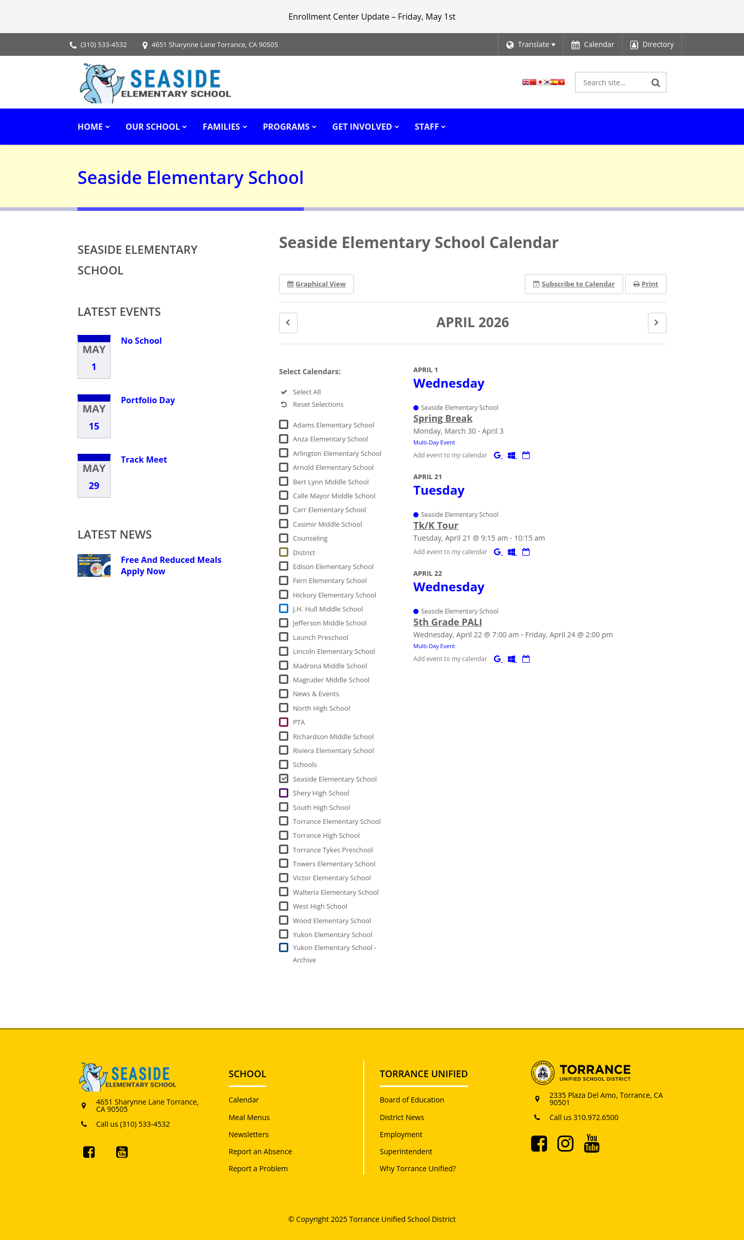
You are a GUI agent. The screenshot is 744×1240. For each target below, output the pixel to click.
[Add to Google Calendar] (498, 455)
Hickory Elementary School (334, 595)
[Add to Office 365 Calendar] (512, 455)
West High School (320, 906)
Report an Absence (260, 1151)
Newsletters (249, 1134)
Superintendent (406, 1151)
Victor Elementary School (332, 877)
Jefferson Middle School (330, 622)
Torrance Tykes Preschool (333, 849)
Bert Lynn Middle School (331, 481)
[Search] (656, 82)
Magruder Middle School (331, 679)
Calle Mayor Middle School (334, 495)
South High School (321, 807)
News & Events (316, 693)
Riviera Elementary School (333, 750)
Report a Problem (258, 1168)
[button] (288, 323)
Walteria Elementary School (336, 892)
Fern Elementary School (330, 580)
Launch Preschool (320, 637)
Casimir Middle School (327, 524)
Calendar (244, 1100)
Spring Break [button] (443, 418)
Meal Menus (249, 1117)
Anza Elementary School (330, 438)
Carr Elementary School (329, 509)
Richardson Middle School (333, 736)
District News (402, 1117)
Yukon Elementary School (333, 934)
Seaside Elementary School (335, 779)
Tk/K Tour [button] (435, 525)
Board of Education (412, 1100)
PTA (299, 722)
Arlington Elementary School (337, 453)
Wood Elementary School (332, 920)
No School (141, 340)
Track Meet (144, 459)
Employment (401, 1134)
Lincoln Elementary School (334, 651)
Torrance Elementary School (337, 821)
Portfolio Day (148, 400)
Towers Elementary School (334, 863)
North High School (321, 708)
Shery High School (321, 793)
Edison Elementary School (333, 566)
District (304, 552)
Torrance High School (326, 835)
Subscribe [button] (574, 283)
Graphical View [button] (316, 283)
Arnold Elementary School (333, 467)
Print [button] (645, 283)
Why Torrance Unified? (418, 1168)
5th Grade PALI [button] (447, 622)
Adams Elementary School (333, 425)
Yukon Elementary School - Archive (334, 953)
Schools (305, 764)
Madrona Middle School (330, 665)
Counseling (310, 538)
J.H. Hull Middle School (328, 609)
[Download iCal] (526, 455)
